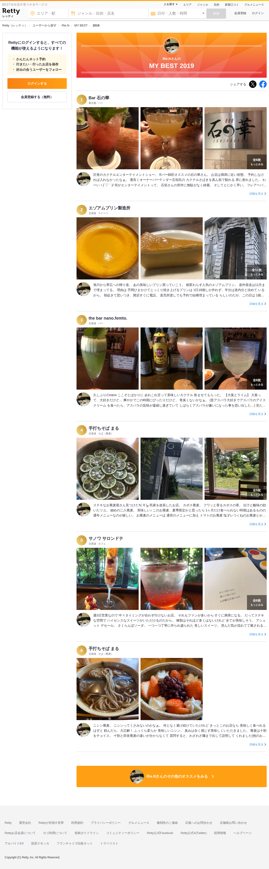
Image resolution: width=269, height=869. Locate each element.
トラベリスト (109, 843)
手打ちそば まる (104, 428)
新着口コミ (232, 4)
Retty (8, 822)
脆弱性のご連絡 (167, 822)
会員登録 (240, 13)
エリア (187, 4)
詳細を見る (256, 193)
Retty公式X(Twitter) (194, 833)
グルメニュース (254, 4)
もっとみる (256, 161)
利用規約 (77, 822)
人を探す (169, 4)
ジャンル (202, 4)
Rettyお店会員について (20, 833)
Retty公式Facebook (160, 833)
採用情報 (220, 833)
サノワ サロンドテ (106, 538)
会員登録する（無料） (37, 97)
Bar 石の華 (99, 98)
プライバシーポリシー (106, 822)
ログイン (258, 13)
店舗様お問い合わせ (233, 822)
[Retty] (11, 12)
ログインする (37, 83)
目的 (216, 4)
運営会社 (25, 822)
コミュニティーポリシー (122, 833)
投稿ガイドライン (87, 833)
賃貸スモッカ (40, 843)
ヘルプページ (243, 833)
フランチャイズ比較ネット (75, 843)
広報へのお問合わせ (198, 822)
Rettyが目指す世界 (51, 822)
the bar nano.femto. (108, 318)
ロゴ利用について (55, 833)
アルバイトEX (14, 843)
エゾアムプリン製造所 (109, 208)
